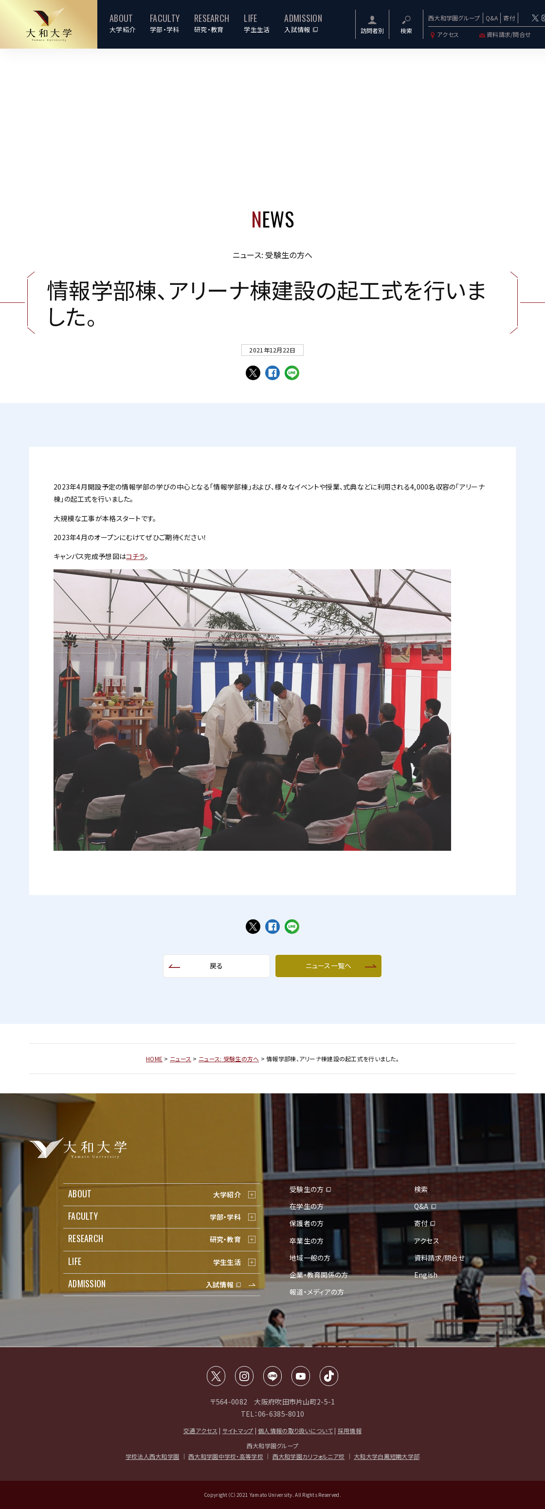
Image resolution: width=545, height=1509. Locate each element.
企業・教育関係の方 (319, 1275)
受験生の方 (307, 1189)
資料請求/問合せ (504, 34)
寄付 (509, 18)
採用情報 (350, 1430)
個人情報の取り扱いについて (295, 1430)
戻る (216, 965)
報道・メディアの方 (317, 1292)
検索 (421, 1189)
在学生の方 (307, 1206)
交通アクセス (200, 1430)
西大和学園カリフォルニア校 (308, 1456)
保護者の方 (307, 1223)
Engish (426, 1275)
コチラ (135, 556)
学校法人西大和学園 (153, 1456)
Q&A (492, 18)
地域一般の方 (310, 1258)
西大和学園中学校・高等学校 (225, 1456)
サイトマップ (238, 1430)
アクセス (443, 34)
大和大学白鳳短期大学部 (386, 1456)
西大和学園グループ (454, 18)
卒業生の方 (307, 1241)
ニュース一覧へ (329, 965)
